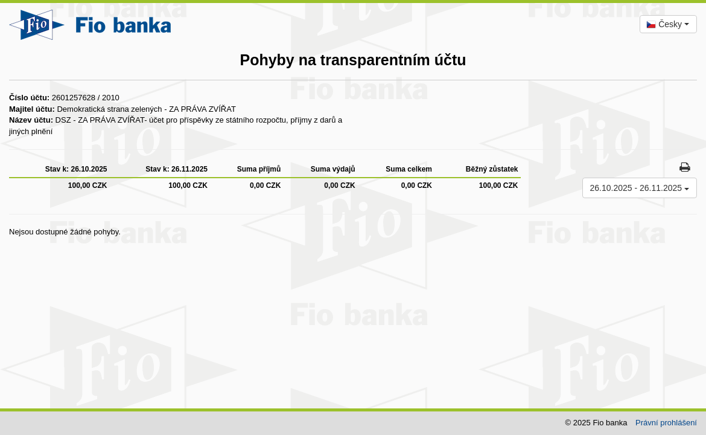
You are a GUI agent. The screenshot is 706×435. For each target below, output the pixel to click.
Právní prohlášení (666, 422)
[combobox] (668, 24)
